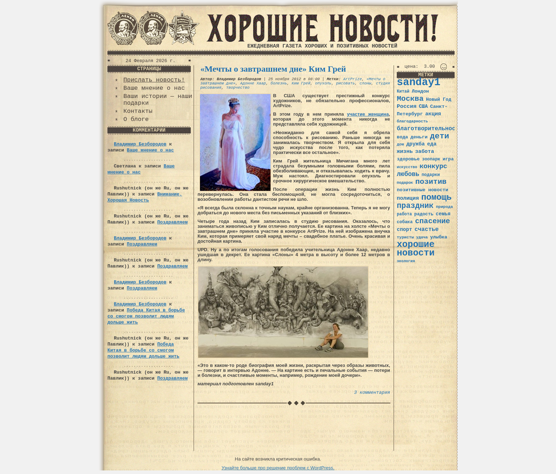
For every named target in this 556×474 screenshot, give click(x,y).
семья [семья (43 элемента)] (443, 214)
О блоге (136, 119)
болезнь (279, 83)
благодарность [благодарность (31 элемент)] (412, 121)
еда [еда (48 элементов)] (432, 144)
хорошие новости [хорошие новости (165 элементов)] (416, 248)
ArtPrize (352, 79)
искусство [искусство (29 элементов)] (407, 167)
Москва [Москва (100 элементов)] (410, 99)
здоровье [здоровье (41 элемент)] (408, 159)
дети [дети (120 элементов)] (439, 136)
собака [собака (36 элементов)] (405, 222)
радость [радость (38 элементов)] (423, 214)
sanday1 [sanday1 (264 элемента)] (418, 82)
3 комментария (372, 392)
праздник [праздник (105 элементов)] (415, 206)
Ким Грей (300, 83)
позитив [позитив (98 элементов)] (430, 182)
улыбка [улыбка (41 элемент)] (438, 237)
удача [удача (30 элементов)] (422, 237)
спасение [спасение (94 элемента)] (432, 221)
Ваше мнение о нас (154, 88)
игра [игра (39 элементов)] (448, 159)
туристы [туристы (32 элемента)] (405, 237)
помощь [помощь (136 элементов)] (436, 197)
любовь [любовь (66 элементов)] (408, 174)
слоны (365, 83)
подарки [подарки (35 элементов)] (431, 174)
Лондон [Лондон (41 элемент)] (420, 91)
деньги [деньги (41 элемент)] (418, 137)
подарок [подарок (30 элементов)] (405, 183)
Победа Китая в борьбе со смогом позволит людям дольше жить (146, 316)
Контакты (137, 111)
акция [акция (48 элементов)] (433, 114)
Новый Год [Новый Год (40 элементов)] (438, 99)
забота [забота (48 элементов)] (424, 151)
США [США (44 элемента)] (423, 106)
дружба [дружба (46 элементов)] (415, 144)
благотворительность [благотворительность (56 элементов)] (429, 128)
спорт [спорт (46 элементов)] (404, 229)
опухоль (323, 83)
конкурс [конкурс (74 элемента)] (433, 166)
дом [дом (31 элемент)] (400, 144)
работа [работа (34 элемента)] (404, 214)
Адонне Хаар (253, 83)
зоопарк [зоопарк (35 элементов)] (431, 159)
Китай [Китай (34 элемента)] (403, 91)
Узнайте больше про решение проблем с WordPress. (278, 467)
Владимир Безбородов (140, 144)
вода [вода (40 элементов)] (402, 137)
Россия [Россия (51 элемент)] (407, 106)
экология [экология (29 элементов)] (406, 261)
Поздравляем (172, 222)
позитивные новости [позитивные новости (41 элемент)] (422, 190)
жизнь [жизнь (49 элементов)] (405, 151)
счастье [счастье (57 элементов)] (427, 229)
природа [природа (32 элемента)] (444, 206)
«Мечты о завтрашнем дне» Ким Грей (273, 68)
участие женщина (368, 114)
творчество (238, 88)
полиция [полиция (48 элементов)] (408, 198)
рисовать (345, 83)
